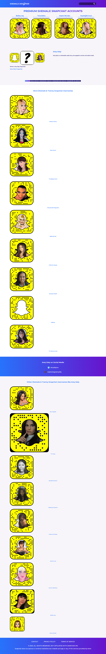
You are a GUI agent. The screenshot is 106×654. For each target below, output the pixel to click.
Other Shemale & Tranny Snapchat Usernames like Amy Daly (53, 382)
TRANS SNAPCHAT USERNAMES (65, 80)
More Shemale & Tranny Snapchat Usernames (53, 91)
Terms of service (68, 641)
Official (27, 80)
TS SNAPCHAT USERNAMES (51, 80)
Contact (34, 641)
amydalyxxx (53, 368)
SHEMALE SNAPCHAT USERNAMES (37, 80)
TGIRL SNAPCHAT (76, 80)
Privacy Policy (49, 641)
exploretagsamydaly (53, 372)
